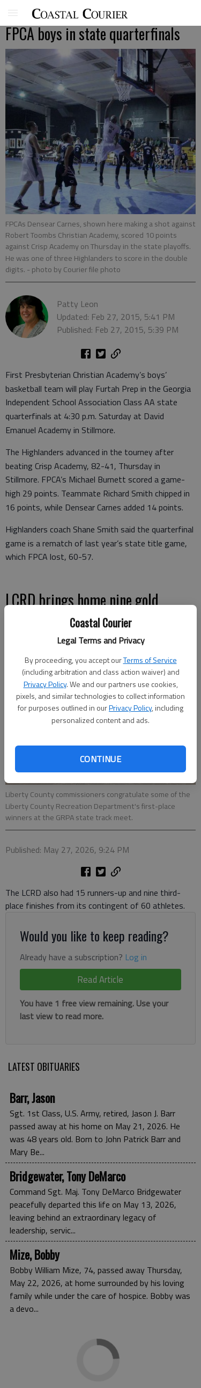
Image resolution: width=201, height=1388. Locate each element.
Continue (100, 759)
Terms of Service (150, 660)
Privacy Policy (45, 684)
